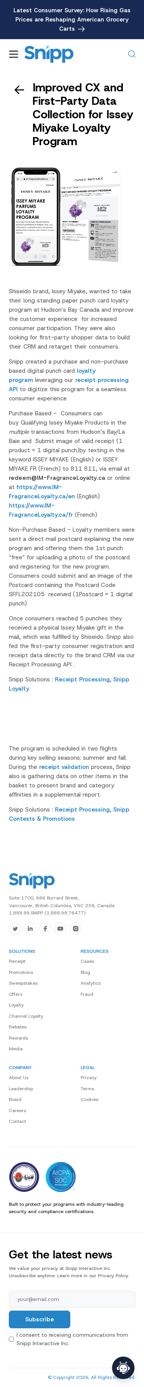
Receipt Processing (82, 679)
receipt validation (64, 767)
